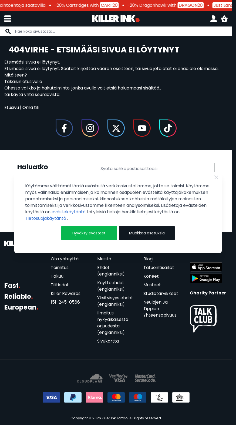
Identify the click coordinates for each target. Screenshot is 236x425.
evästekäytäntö (69, 212)
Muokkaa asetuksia (147, 233)
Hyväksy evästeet (89, 233)
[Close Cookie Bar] (216, 177)
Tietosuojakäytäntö (46, 218)
